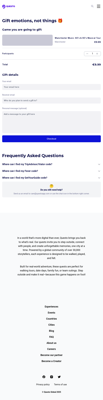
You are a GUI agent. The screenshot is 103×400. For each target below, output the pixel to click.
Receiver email (8, 95)
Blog (51, 330)
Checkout (51, 139)
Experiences (51, 306)
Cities (51, 324)
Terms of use (60, 384)
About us (51, 342)
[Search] (92, 6)
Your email (6, 81)
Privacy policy (43, 384)
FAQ (51, 336)
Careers (51, 349)
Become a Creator (51, 361)
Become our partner (51, 355)
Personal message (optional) (14, 108)
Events (51, 312)
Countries (51, 318)
